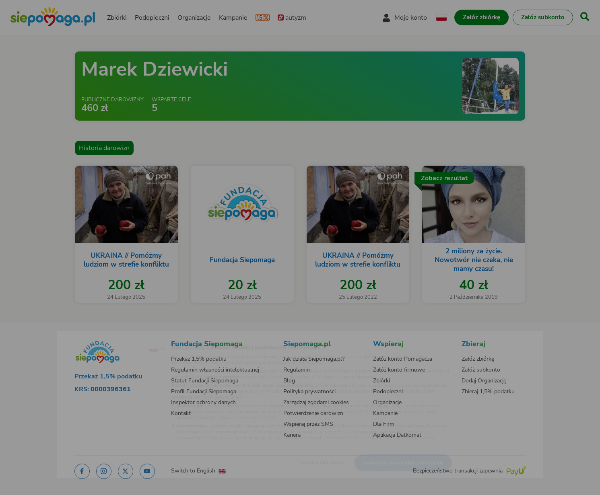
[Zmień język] (123, 336)
